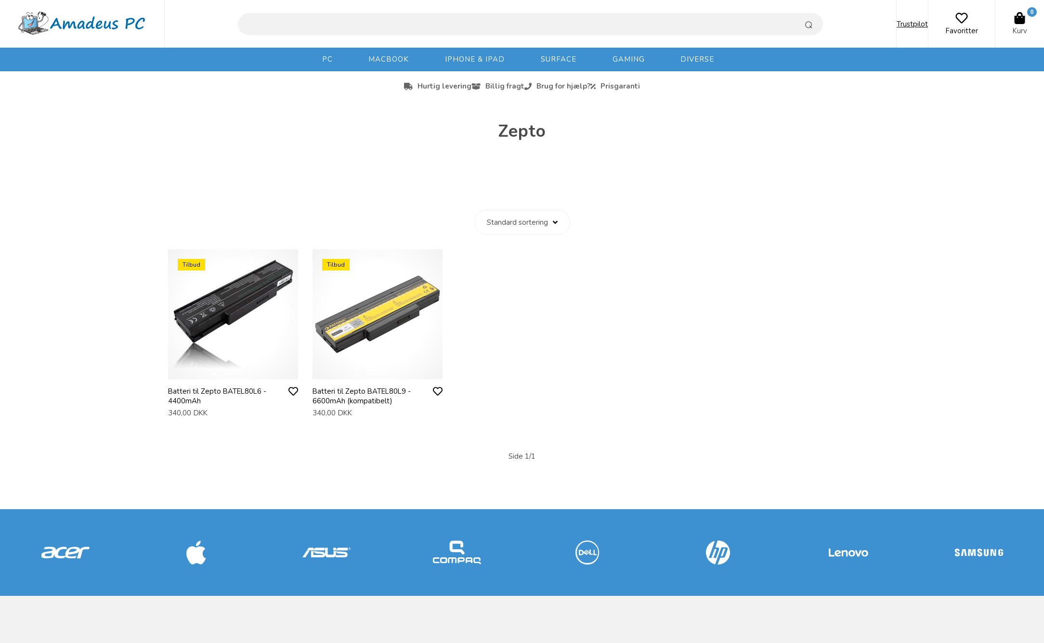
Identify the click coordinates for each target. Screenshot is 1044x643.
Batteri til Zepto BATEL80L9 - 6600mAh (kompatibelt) (363, 396)
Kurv (1019, 31)
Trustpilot (912, 24)
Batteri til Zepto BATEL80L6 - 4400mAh (218, 396)
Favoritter (961, 31)
